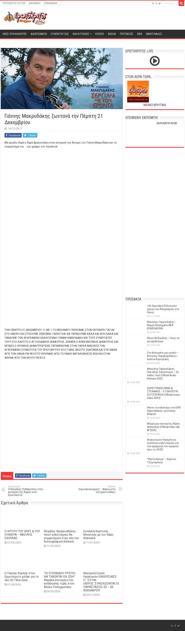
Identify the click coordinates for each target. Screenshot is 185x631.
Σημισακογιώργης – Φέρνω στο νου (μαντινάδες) (96, 489)
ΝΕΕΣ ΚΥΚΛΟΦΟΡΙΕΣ (15, 34)
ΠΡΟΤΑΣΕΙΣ (126, 34)
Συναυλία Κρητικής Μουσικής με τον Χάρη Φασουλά (98, 534)
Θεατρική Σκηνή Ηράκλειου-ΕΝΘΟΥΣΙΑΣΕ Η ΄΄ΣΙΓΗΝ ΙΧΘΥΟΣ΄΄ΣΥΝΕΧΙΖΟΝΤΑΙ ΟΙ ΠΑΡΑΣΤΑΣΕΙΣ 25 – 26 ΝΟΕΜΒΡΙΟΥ (101, 581)
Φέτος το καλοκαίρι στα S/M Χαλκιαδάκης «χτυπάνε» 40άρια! (163, 410)
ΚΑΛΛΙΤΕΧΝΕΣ (81, 34)
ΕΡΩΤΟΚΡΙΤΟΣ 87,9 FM (14, 3)
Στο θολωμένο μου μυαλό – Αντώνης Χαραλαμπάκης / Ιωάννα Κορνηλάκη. (162, 356)
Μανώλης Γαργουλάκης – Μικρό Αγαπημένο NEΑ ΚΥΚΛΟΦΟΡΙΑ (162, 325)
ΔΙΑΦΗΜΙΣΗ (34, 3)
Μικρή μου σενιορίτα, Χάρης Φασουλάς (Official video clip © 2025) (163, 427)
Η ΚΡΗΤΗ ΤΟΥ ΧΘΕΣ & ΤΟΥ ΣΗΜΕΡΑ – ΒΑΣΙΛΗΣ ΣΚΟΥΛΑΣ (22, 534)
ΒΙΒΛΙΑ (112, 34)
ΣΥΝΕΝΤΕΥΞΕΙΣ (60, 34)
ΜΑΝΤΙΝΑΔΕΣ (154, 34)
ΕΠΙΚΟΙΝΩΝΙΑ (50, 3)
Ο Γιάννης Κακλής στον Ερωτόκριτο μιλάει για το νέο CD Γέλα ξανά (22, 576)
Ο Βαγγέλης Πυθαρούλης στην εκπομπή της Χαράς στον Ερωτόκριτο (26, 490)
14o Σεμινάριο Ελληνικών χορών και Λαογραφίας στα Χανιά (163, 309)
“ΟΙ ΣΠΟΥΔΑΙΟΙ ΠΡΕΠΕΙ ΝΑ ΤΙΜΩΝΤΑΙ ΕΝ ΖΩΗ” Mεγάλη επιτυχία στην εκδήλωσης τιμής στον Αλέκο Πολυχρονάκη (60, 580)
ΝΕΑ (139, 34)
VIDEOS (99, 34)
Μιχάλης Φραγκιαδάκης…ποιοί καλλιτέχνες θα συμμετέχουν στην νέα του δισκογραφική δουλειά (61, 536)
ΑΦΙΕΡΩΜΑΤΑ (39, 34)
